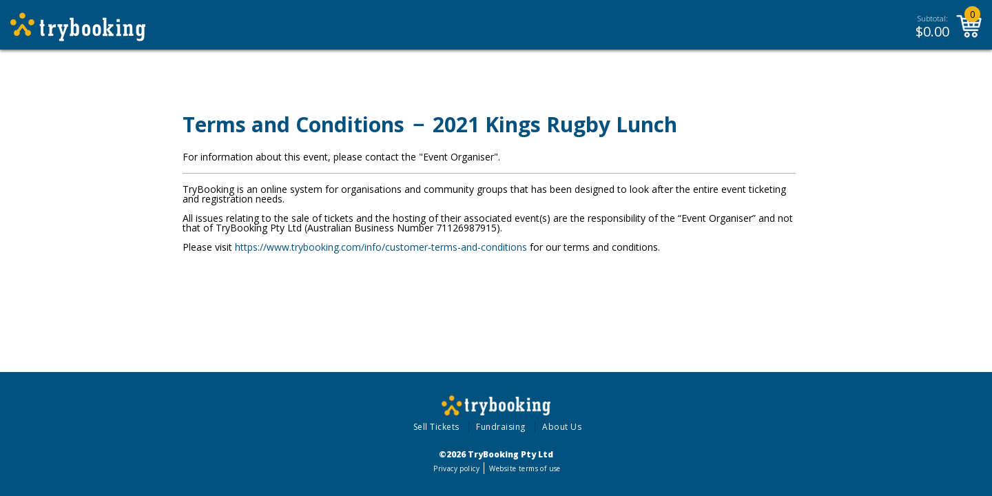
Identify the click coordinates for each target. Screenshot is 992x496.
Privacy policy (456, 468)
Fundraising (501, 427)
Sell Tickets (436, 427)
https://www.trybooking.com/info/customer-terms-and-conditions (381, 247)
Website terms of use (524, 468)
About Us (561, 427)
